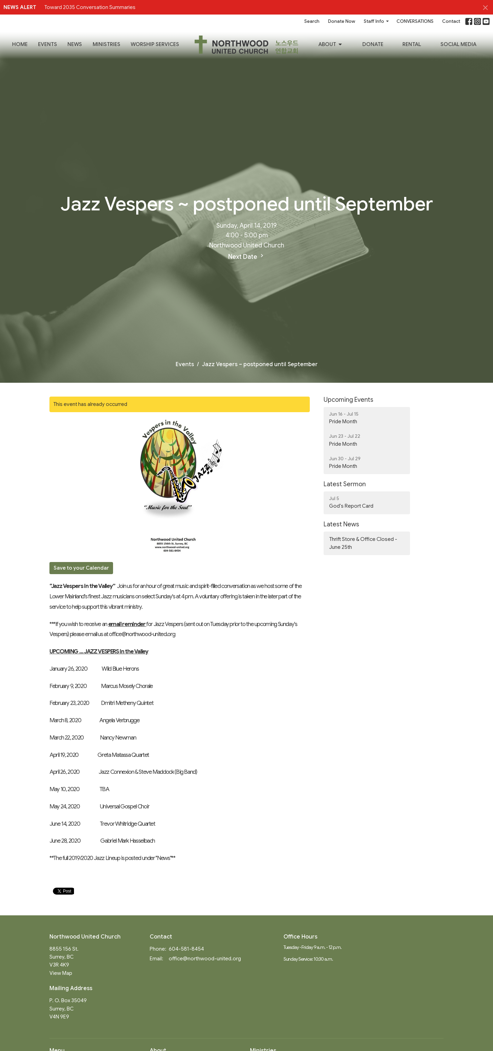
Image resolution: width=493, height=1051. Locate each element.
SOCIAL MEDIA (458, 44)
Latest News (341, 524)
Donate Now (341, 21)
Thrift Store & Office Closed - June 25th (363, 543)
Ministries (106, 44)
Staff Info (377, 21)
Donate (372, 44)
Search (311, 21)
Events (47, 44)
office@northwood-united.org (205, 958)
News (74, 44)
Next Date (246, 256)
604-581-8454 (186, 949)
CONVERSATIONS (415, 21)
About (330, 44)
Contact (451, 21)
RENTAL (411, 44)
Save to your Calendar (81, 568)
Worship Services (155, 44)
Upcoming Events (348, 400)
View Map (60, 973)
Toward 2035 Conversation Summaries (90, 7)
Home (20, 44)
